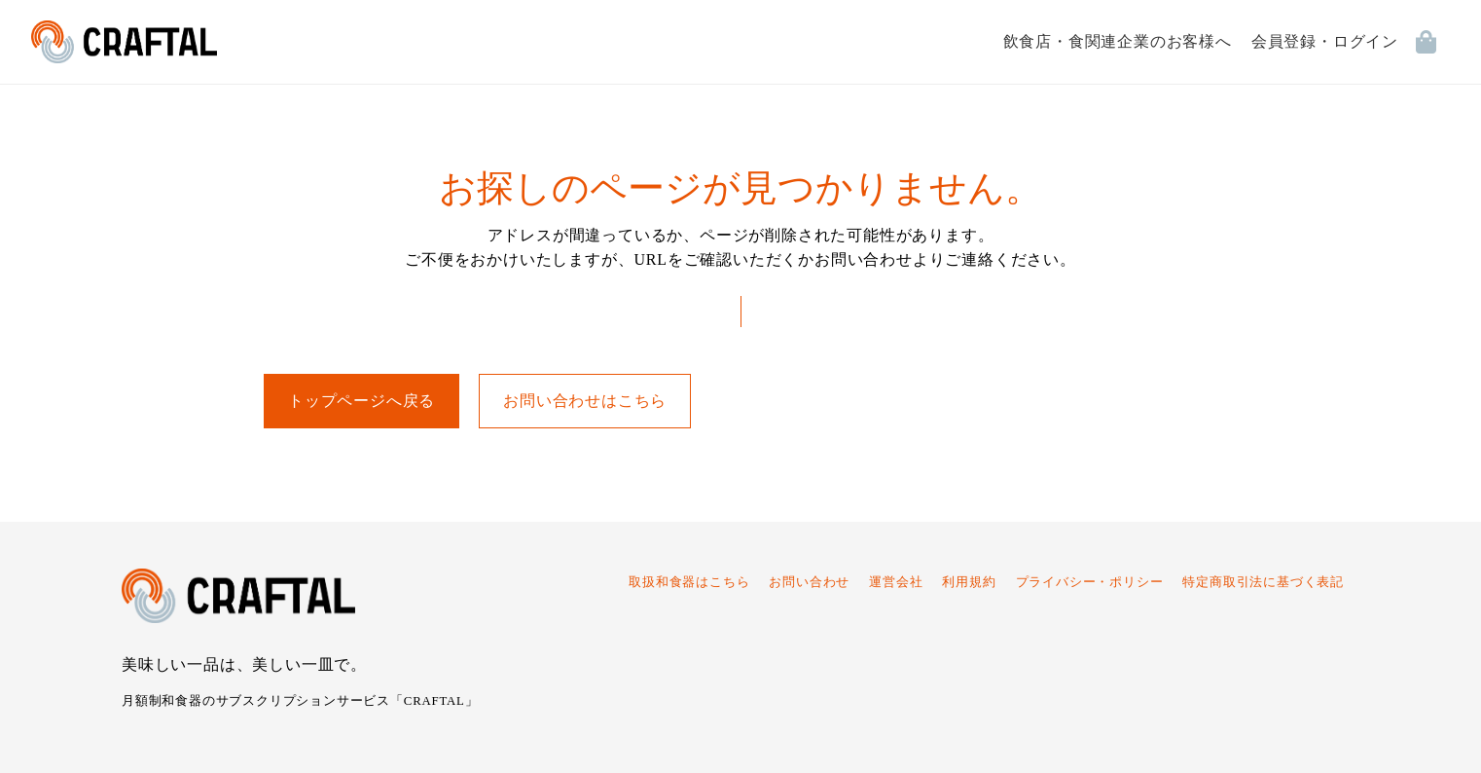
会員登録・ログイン (1324, 41)
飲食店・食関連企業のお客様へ (1117, 41)
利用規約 (968, 582)
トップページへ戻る (361, 400)
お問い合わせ (809, 582)
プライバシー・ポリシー (1090, 582)
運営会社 (895, 582)
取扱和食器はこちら (689, 582)
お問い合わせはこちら (585, 400)
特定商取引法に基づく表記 (1263, 582)
